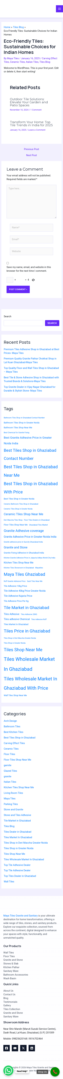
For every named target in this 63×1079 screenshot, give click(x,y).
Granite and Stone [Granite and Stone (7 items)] (15, 547)
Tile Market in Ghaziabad (17, 820)
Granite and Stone (13, 959)
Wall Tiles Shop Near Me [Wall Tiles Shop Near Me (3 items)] (15, 695)
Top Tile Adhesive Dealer (17, 865)
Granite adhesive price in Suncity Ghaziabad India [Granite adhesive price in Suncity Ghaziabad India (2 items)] (23, 542)
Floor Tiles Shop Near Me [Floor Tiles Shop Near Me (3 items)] (16, 524)
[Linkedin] (32, 1048)
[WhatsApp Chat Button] (8, 1070)
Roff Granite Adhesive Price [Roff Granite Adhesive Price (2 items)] (15, 581)
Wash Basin (9, 978)
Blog (5, 998)
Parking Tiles (11, 804)
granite (7, 776)
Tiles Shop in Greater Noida (18, 848)
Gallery (7, 1005)
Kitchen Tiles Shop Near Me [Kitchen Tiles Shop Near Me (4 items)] (18, 562)
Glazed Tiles (10, 770)
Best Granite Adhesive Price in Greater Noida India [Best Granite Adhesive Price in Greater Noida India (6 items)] (28, 440)
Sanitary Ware (10, 971)
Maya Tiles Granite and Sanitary (20, 915)
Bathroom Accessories (15, 974)
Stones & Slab (10, 963)
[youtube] (15, 1048)
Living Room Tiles (13, 792)
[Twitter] (23, 1048)
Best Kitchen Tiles (13, 732)
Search (7, 316)
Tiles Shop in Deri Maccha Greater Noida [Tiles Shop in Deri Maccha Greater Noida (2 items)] (20, 638)
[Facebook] (6, 1048)
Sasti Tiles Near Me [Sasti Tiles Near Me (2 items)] (35, 581)
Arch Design (10, 720)
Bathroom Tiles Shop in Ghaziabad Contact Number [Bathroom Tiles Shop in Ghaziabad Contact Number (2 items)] (24, 418)
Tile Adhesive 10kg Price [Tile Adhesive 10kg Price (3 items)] (15, 586)
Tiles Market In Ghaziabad (18, 837)
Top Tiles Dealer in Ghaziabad (20, 876)
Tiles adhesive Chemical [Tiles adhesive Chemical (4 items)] (17, 619)
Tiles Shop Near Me (14, 853)
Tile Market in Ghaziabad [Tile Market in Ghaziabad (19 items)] (26, 607)
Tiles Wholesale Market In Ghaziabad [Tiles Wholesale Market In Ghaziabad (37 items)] (29, 664)
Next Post (31, 155)
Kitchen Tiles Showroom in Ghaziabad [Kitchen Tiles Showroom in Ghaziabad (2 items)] (19, 568)
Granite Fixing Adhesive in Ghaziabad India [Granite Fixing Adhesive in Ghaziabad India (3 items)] (24, 552)
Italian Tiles (32, 61)
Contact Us (9, 994)
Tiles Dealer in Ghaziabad (17, 831)
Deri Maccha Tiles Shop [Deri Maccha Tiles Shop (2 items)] (13, 520)
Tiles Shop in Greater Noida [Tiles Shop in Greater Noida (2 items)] (14, 643)
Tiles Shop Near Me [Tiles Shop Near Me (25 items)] (23, 649)
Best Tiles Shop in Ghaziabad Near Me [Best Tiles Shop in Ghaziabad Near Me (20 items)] (31, 471)
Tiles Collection (11, 1009)
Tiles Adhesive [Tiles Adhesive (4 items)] (11, 614)
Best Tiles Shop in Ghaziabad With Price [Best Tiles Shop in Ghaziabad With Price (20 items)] (31, 488)
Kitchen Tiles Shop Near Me (19, 787)
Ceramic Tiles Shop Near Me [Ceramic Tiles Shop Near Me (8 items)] (23, 514)
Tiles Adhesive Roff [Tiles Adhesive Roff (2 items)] (39, 619)
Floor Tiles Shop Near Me (17, 759)
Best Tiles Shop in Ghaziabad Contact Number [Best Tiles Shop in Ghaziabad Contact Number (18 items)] (30, 454)
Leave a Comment (37, 130)
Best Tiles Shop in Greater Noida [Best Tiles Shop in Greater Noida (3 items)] (19, 498)
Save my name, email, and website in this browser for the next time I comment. (29, 269)
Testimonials (10, 1001)
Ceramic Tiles (17, 61)
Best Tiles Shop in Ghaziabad (19, 737)
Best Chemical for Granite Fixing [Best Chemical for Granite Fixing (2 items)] (16, 432)
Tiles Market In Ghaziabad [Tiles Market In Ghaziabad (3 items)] (16, 624)
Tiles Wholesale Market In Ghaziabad (24, 859)
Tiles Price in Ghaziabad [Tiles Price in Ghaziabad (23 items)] (27, 630)
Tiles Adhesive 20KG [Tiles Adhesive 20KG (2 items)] (29, 614)
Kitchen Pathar (11, 967)
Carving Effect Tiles (14, 743)
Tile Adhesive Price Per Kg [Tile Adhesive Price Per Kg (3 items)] (16, 601)
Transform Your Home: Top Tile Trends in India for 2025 (31, 123)
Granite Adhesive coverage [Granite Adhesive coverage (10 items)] (24, 531)
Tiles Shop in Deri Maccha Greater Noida (26, 842)
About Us (8, 990)
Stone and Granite (13, 809)
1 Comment (35, 110)
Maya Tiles (9, 798)
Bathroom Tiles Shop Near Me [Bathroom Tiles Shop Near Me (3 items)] (18, 427)
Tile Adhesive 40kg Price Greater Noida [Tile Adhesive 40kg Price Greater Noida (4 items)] (25, 590)
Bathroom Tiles (12, 726)
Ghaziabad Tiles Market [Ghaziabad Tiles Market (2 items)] (38, 525)
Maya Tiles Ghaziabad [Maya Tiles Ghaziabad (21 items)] (24, 574)
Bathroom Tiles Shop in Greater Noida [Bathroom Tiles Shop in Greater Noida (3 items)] (21, 422)
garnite (7, 765)
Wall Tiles (9, 881)
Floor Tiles (9, 754)
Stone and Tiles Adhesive (17, 815)
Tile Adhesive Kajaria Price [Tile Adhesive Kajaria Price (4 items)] (18, 596)
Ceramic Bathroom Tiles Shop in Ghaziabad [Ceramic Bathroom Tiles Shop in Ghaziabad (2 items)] (21, 504)
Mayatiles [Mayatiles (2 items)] (39, 568)
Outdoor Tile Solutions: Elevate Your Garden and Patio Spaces (29, 102)
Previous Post (31, 149)
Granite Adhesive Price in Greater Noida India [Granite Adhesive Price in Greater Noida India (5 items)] (30, 536)
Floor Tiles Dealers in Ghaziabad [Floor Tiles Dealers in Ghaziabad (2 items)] (37, 520)
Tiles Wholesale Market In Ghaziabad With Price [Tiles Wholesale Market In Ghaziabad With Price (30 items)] (30, 683)
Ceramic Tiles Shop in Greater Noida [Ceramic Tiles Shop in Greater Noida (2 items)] (18, 509)
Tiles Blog (44, 61)
